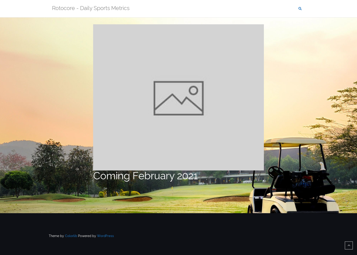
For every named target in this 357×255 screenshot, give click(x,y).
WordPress (105, 236)
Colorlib (71, 236)
